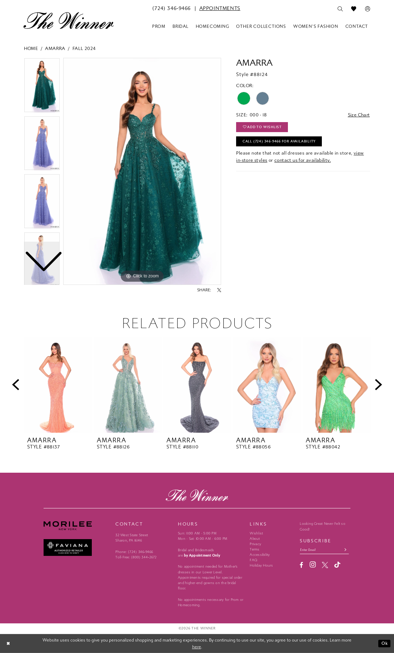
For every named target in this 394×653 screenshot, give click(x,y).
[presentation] (58, 385)
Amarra (55, 48)
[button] (367, 9)
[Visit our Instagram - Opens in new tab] (313, 564)
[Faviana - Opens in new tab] (77, 547)
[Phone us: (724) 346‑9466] (171, 9)
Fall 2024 (84, 48)
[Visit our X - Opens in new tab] (325, 565)
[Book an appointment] (220, 9)
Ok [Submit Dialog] (384, 643)
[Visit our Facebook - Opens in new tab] (301, 565)
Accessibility (260, 555)
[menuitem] (171, 9)
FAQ (253, 560)
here (196, 646)
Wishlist (256, 533)
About (255, 539)
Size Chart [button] (359, 114)
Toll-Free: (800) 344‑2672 (135, 557)
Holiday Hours (261, 565)
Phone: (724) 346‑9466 (134, 552)
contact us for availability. (302, 160)
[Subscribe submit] (346, 550)
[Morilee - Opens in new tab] (77, 525)
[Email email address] (325, 550)
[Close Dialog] (9, 644)
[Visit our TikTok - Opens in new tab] (337, 565)
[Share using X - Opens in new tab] (219, 290)
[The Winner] (69, 20)
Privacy (255, 544)
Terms (254, 549)
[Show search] (340, 9)
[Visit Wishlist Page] (354, 9)
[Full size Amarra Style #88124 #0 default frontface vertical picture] (142, 171)
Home (31, 48)
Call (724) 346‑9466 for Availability (279, 142)
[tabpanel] (142, 171)
